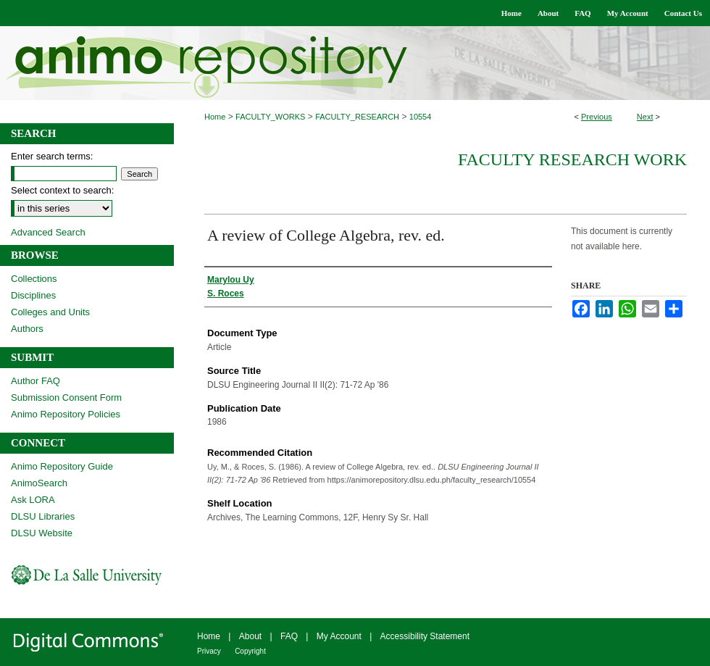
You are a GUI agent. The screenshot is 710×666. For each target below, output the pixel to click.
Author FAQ (35, 380)
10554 (420, 116)
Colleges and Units (50, 312)
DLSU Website (41, 533)
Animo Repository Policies (65, 414)
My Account (339, 636)
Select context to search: (62, 190)
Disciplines (33, 295)
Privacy (209, 651)
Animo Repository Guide (62, 466)
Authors (27, 328)
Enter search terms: (52, 156)
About (250, 636)
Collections (34, 278)
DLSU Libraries (43, 516)
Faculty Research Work (572, 159)
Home (214, 116)
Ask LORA (33, 499)
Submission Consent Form (66, 397)
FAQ (289, 636)
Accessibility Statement (424, 636)
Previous (596, 116)
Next (645, 116)
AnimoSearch (39, 483)
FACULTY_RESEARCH (357, 116)
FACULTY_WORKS (270, 116)
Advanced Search (48, 232)
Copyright (250, 651)
